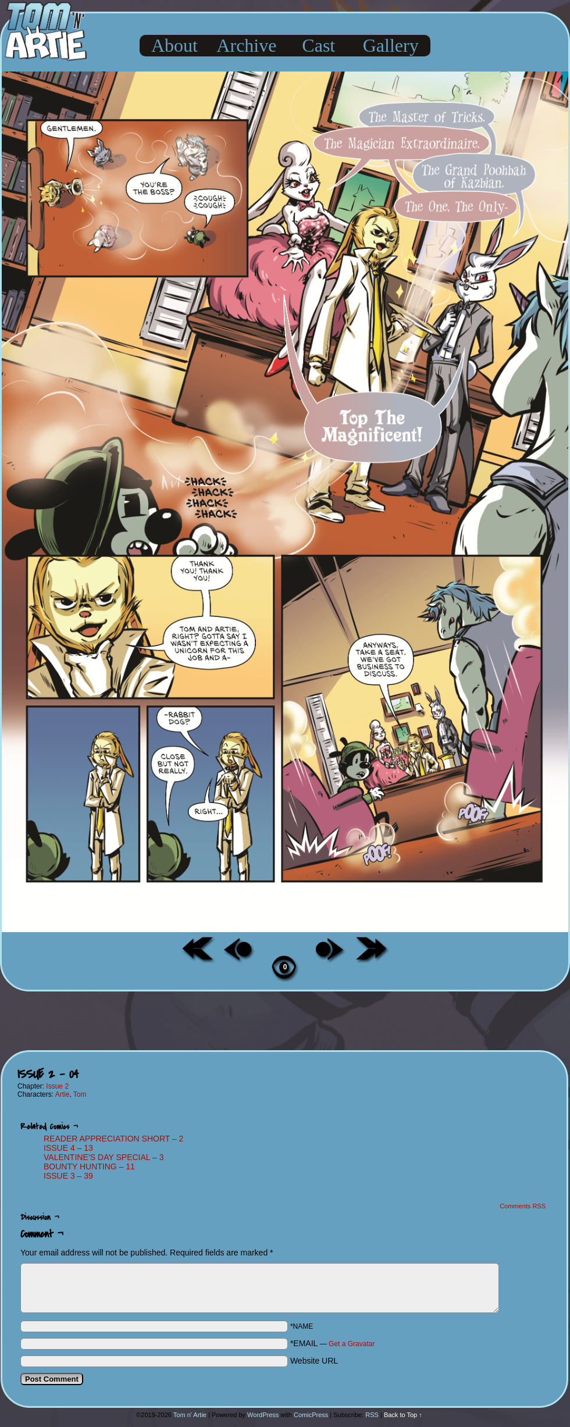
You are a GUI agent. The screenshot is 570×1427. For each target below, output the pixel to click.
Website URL (314, 1360)
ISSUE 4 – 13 (68, 1148)
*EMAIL (332, 1343)
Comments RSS (523, 1206)
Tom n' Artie (189, 1414)
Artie (62, 1094)
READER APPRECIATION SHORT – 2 (113, 1138)
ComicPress (311, 1414)
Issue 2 (57, 1086)
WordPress (263, 1414)
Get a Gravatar (352, 1344)
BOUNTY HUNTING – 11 (89, 1166)
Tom (80, 1094)
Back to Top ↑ (403, 1414)
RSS (372, 1414)
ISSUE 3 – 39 (68, 1175)
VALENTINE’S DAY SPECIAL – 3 (103, 1157)
